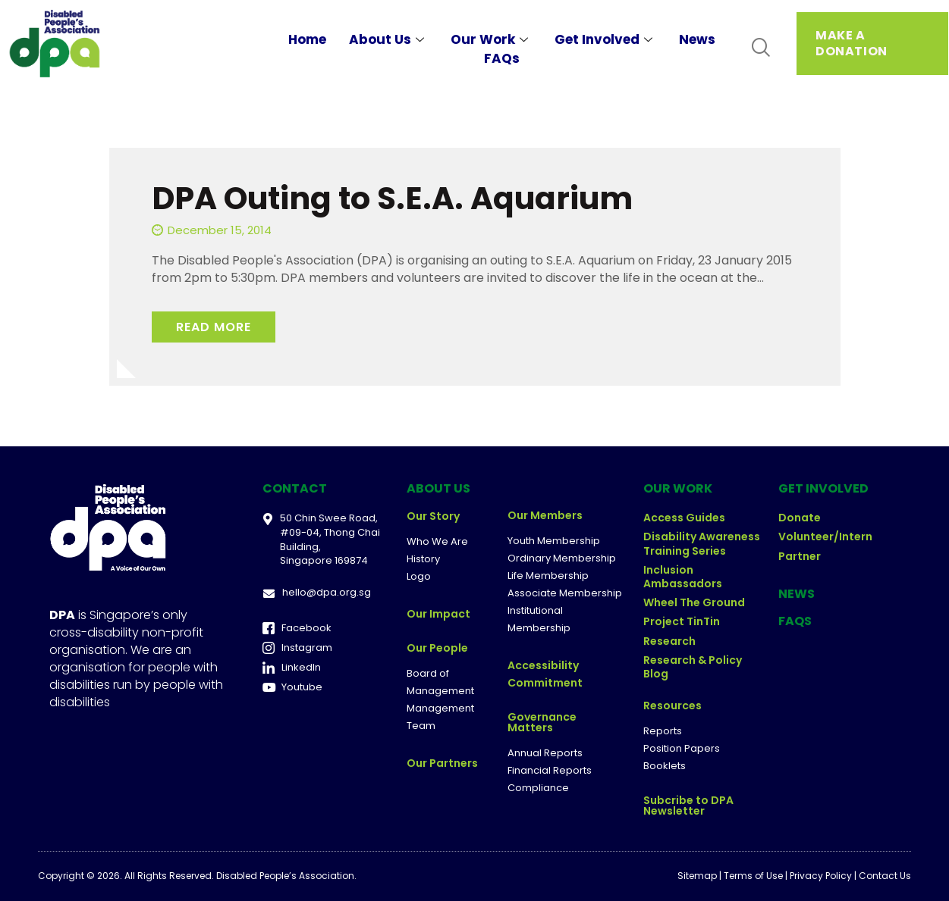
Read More (213, 327)
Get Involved (605, 39)
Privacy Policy (821, 875)
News (697, 39)
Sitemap (697, 875)
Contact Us (885, 875)
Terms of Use (753, 875)
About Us (388, 39)
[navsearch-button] (760, 48)
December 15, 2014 (220, 230)
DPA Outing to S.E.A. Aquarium (392, 198)
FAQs (502, 58)
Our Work (491, 39)
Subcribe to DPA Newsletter (688, 805)
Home (307, 39)
